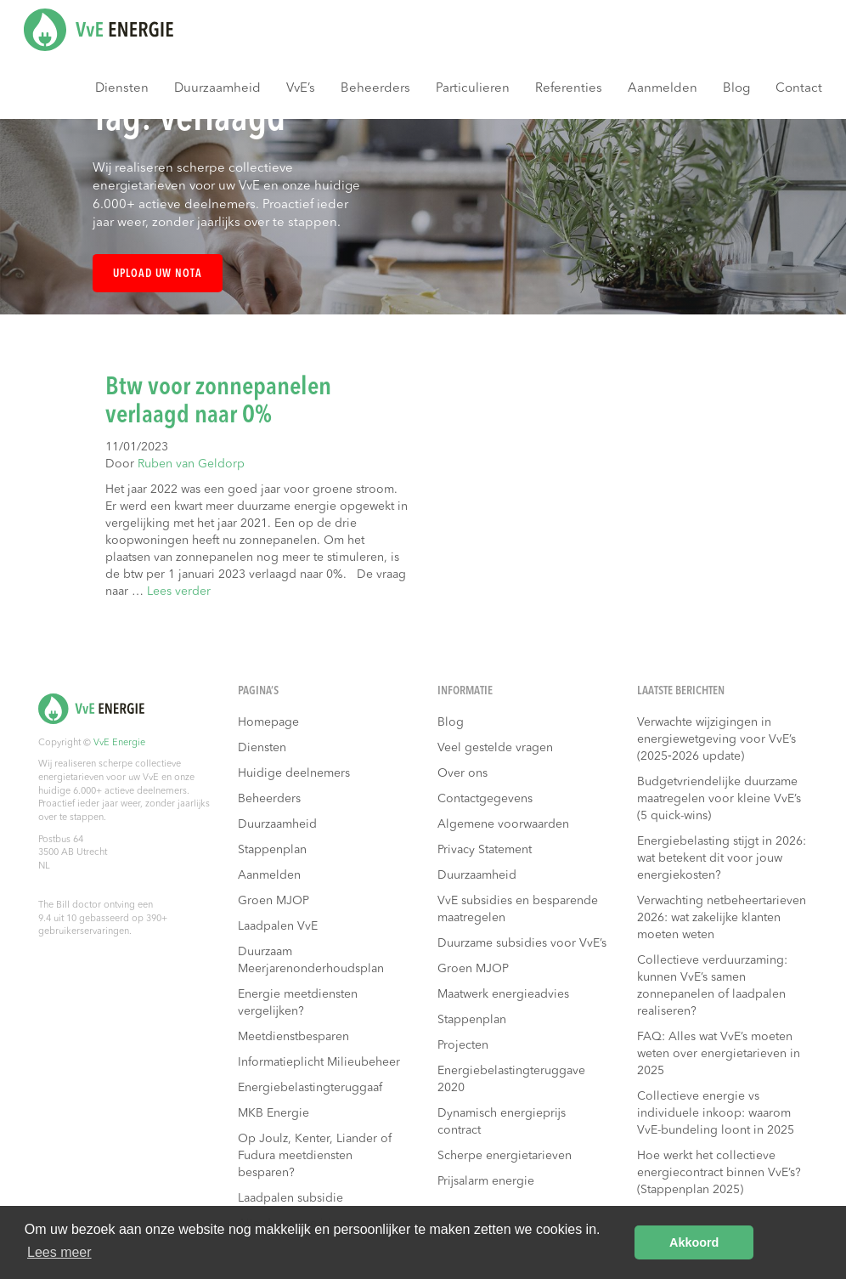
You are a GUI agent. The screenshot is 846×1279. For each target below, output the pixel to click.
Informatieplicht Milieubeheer (319, 1062)
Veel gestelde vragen (495, 748)
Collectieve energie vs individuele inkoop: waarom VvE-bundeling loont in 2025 (715, 1113)
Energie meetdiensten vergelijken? (298, 1002)
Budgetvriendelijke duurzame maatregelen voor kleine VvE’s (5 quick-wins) (719, 799)
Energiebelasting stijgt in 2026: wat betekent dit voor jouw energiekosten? (721, 858)
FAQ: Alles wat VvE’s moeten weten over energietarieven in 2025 (718, 1054)
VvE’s (300, 88)
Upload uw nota (157, 274)
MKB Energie (273, 1113)
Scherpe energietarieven (504, 1156)
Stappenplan (272, 850)
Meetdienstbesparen (293, 1037)
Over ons (462, 773)
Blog (736, 88)
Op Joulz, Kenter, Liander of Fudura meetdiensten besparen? (315, 1156)
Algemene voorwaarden (503, 824)
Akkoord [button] (694, 1242)
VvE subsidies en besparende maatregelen (517, 909)
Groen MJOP (273, 901)
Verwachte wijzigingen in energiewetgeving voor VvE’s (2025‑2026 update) (716, 739)
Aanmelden (662, 88)
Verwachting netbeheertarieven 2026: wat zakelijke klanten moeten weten (721, 918)
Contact (799, 88)
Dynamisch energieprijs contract (501, 1121)
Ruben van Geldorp (191, 464)
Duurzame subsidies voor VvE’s (521, 943)
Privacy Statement (484, 850)
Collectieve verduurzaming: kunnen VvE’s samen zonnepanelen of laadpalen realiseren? (712, 985)
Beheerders (375, 88)
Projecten (462, 1045)
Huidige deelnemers (294, 773)
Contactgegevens (485, 799)
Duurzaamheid (217, 88)
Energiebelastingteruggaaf (310, 1088)
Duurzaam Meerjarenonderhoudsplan (311, 960)
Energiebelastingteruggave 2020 (511, 1079)
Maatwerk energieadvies (503, 994)
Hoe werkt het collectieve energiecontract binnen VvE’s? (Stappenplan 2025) (719, 1173)
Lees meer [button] (59, 1252)
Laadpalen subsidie (290, 1198)
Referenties (568, 88)
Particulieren (473, 88)
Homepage (268, 722)
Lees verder (179, 591)
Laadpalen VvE (278, 926)
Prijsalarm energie (485, 1181)
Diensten (122, 88)
